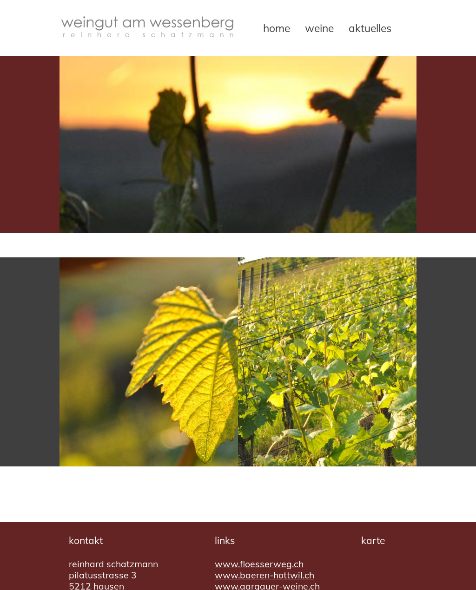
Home (276, 28)
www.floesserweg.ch (259, 564)
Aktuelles (370, 28)
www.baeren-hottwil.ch (264, 575)
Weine (319, 28)
